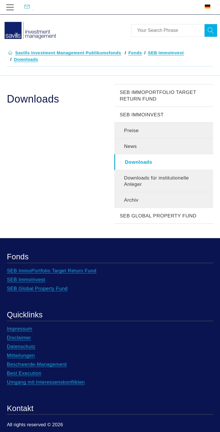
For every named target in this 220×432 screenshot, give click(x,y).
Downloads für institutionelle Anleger (156, 181)
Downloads (138, 162)
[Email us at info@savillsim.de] (33, 7)
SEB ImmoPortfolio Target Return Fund (158, 96)
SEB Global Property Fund (158, 216)
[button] (68, 52)
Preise (131, 130)
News (130, 146)
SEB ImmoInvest (142, 114)
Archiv (131, 200)
